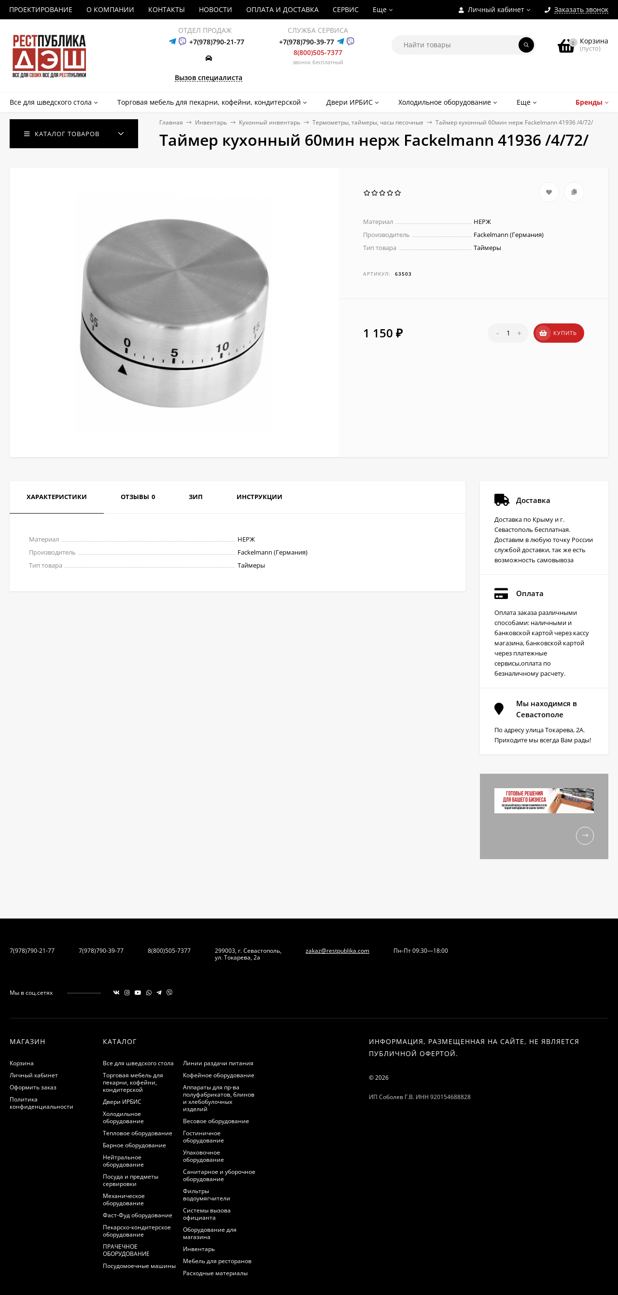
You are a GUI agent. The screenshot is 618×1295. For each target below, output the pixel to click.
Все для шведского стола (138, 1063)
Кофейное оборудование (218, 1075)
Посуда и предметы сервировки (130, 1180)
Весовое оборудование (216, 1121)
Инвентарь (211, 122)
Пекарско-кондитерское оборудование (137, 1231)
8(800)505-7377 (318, 52)
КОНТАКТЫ (166, 9)
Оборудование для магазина (210, 1233)
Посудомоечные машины (139, 1266)
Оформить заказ (33, 1087)
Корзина (22, 1063)
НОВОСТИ (215, 9)
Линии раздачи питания (218, 1063)
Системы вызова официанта (207, 1214)
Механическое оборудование (124, 1199)
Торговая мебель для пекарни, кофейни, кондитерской (133, 1082)
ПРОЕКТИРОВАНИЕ (40, 9)
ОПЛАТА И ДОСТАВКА (282, 9)
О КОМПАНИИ (110, 9)
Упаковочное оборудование (203, 1156)
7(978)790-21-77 (32, 951)
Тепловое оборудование (137, 1133)
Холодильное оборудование (123, 1117)
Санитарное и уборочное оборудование (219, 1175)
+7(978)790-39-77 (306, 41)
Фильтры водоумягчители (206, 1194)
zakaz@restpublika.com (337, 951)
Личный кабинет (34, 1075)
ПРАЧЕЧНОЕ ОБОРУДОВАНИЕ (126, 1250)
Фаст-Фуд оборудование (137, 1215)
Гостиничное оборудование (203, 1136)
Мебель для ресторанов (217, 1261)
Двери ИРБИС (122, 1102)
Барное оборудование (134, 1145)
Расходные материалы (215, 1273)
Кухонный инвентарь (269, 122)
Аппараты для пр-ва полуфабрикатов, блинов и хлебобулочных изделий (218, 1098)
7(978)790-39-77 (101, 951)
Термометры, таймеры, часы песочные (367, 122)
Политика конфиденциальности (41, 1103)
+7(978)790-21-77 (216, 41)
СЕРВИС (346, 9)
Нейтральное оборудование (123, 1161)
